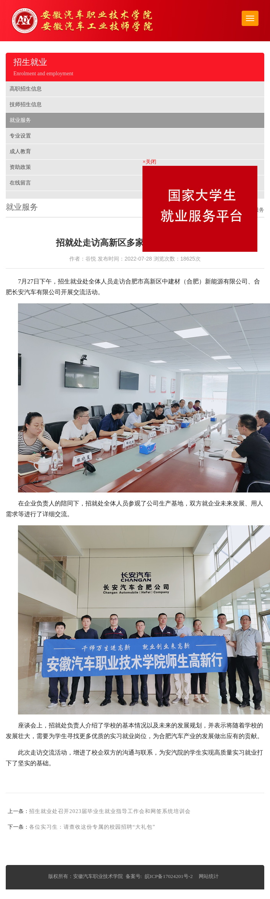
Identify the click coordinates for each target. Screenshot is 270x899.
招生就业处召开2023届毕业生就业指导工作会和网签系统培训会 (110, 811)
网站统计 (209, 876)
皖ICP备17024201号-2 (169, 876)
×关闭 (150, 162)
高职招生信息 (26, 89)
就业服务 (20, 120)
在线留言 (20, 183)
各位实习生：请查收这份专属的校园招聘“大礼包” (92, 827)
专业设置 (20, 136)
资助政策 (20, 167)
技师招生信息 (26, 104)
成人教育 (20, 151)
